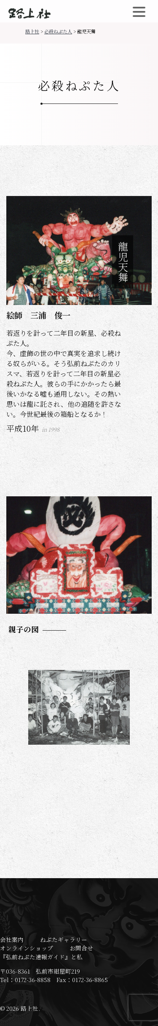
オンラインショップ (26, 948)
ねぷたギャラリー (63, 939)
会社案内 (12, 939)
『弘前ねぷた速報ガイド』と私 (41, 957)
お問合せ (81, 948)
